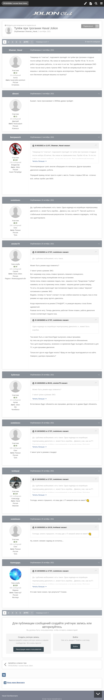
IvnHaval (15, 467)
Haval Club (6, 692)
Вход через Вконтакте (16, 679)
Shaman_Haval (31, 31)
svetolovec (15, 200)
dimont (15, 94)
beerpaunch (15, 137)
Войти (75, 643)
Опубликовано (43, 50)
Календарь (15, 559)
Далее (26, 42)
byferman (15, 371)
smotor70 (15, 244)
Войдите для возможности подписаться (21, 25)
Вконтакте (14, 692)
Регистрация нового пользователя (28, 646)
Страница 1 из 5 (42, 42)
